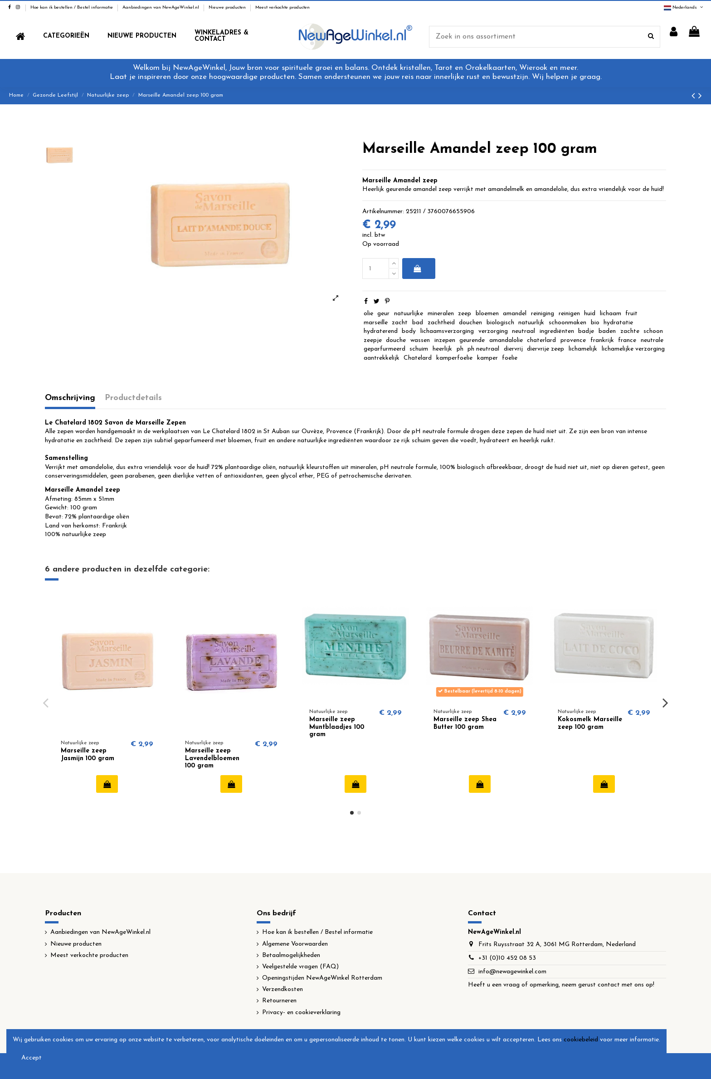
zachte (629, 331)
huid (589, 313)
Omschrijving (70, 398)
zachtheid (441, 322)
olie (368, 313)
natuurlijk (531, 322)
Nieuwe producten (228, 7)
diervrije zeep (545, 349)
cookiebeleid (581, 1039)
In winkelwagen (417, 268)
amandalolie (506, 340)
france (627, 340)
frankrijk (602, 340)
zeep (464, 313)
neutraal (523, 331)
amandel (514, 313)
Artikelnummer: (383, 211)
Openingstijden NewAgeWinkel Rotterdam (322, 978)
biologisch (500, 322)
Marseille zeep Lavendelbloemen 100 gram (212, 758)
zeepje (373, 340)
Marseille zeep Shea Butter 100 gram (465, 723)
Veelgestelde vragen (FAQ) (300, 966)
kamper (487, 358)
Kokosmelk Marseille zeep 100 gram (590, 723)
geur (383, 313)
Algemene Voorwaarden (295, 944)
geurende (472, 340)
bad (417, 322)
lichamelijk (583, 349)
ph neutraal (483, 349)
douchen (470, 322)
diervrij (513, 349)
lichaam (610, 313)
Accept (31, 1058)
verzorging (493, 331)
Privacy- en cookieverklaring (301, 1012)
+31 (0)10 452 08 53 (507, 958)
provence (573, 340)
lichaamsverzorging (447, 331)
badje (586, 331)
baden (607, 331)
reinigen (569, 313)
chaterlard (541, 340)
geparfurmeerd (384, 349)
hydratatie (618, 322)
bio (595, 322)
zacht (400, 322)
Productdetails (133, 398)
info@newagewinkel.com (512, 971)
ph (460, 349)
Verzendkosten (282, 989)
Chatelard (418, 358)
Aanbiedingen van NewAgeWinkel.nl (161, 7)
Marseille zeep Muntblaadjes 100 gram (336, 727)
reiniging (542, 313)
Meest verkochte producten (282, 7)
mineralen (441, 313)
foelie (509, 358)
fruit (631, 313)
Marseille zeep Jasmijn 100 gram (87, 754)
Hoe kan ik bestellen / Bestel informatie (72, 7)
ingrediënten (557, 331)
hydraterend (381, 331)
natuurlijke (408, 313)
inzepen (444, 340)
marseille (376, 322)
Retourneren (279, 1000)
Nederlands (684, 7)
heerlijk (442, 349)
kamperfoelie (454, 358)
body (409, 331)
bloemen (487, 313)
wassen (420, 340)
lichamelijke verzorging (633, 349)
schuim (418, 349)
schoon (653, 331)
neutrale (652, 340)
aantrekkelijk (381, 358)
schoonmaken (567, 322)
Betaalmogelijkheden (291, 955)
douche (396, 340)
